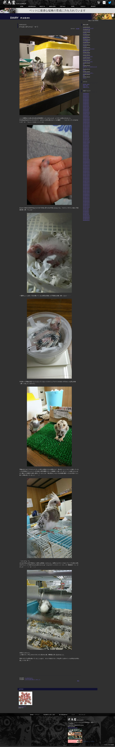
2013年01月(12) (86, 205)
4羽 (83, 64)
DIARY (72, 6)
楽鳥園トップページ (34, 715)
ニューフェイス (86, 53)
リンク (73, 715)
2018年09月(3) (86, 110)
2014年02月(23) (86, 188)
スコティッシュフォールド (88, 48)
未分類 (77, 28)
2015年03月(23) (86, 169)
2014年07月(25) (86, 181)
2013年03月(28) (86, 202)
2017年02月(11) (86, 138)
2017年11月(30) (86, 125)
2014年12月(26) (86, 174)
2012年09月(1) (86, 211)
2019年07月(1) (86, 96)
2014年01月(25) (86, 189)
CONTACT (83, 6)
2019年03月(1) (86, 102)
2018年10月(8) (86, 109)
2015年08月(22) (86, 162)
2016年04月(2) (86, 150)
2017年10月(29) (86, 126)
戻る (78, 680)
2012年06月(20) (86, 215)
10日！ (84, 70)
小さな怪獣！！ (86, 41)
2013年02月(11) (86, 204)
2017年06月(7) (86, 132)
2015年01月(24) (86, 172)
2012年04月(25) (86, 218)
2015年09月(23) (86, 161)
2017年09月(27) (86, 127)
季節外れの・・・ (87, 38)
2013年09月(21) (86, 194)
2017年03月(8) (86, 136)
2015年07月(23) (86, 163)
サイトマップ (82, 715)
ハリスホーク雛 (86, 30)
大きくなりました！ (87, 59)
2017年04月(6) (86, 135)
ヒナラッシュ (86, 43)
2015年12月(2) (86, 156)
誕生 (84, 75)
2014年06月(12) (86, 182)
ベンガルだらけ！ (29, 678)
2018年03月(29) (86, 119)
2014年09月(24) (86, 178)
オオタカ (85, 33)
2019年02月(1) (86, 103)
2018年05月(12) (86, 116)
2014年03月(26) (86, 186)
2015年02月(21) (86, 171)
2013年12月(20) (86, 191)
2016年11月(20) (86, 142)
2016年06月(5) (86, 148)
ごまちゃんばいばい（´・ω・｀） (32, 679)
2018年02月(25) (86, 120)
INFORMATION (32, 6)
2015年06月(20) (86, 165)
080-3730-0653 (71, 727)
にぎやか (85, 46)
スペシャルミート (22, 707)
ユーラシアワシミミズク (88, 28)
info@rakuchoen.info (72, 728)
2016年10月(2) (86, 143)
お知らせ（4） (86, 87)
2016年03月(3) (86, 152)
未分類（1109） (86, 84)
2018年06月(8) (86, 114)
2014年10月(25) (86, 176)
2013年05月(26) (86, 199)
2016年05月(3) (86, 149)
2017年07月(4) (86, 130)
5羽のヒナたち (86, 51)
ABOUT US (42, 6)
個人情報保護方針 (63, 715)
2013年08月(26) (86, 195)
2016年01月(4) (86, 155)
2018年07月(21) (86, 113)
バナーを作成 (91, 742)
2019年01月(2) (86, 104)
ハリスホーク (86, 35)
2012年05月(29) (86, 217)
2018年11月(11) (86, 107)
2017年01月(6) (86, 139)
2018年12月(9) (86, 106)
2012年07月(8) (86, 214)
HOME (21, 6)
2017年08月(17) (86, 129)
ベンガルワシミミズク (88, 56)
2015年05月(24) (86, 166)
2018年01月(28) (86, 122)
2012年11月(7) (86, 208)
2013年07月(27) (86, 197)
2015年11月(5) (86, 158)
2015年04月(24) (86, 168)
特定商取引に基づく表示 (49, 715)
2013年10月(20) (86, 192)
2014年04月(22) (86, 185)
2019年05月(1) (86, 99)
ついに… (85, 78)
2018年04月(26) (86, 117)
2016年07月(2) (86, 146)
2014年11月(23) (86, 175)
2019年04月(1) (86, 100)
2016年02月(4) (86, 153)
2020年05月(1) (86, 93)
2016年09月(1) (86, 145)
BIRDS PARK (52, 6)
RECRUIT (93, 6)
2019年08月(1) (86, 94)
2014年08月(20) (86, 179)
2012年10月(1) (86, 209)
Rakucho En (85, 742)
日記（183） (85, 85)
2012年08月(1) (86, 212)
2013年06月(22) (86, 198)
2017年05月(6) (86, 133)
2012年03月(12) (86, 220)
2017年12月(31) (86, 123)
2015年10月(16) (86, 159)
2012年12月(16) (86, 207)
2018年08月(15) (86, 112)
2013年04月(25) (86, 201)
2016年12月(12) (86, 140)
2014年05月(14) (86, 184)
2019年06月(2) (86, 97)
